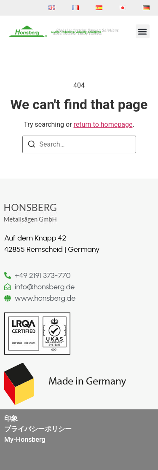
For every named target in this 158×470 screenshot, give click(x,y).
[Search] (32, 145)
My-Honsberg (25, 439)
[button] (143, 31)
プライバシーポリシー (38, 429)
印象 (11, 418)
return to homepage (103, 124)
